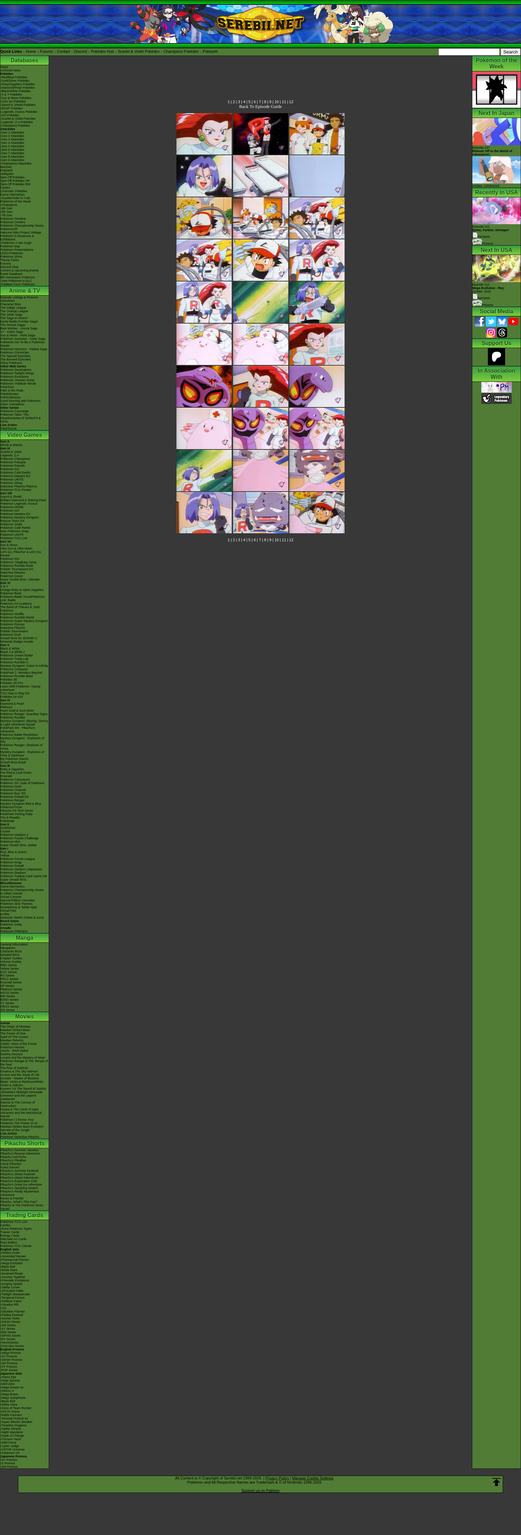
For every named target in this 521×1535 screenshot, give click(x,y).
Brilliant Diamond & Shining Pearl (23, 500)
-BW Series (8, 1332)
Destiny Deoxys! (11, 1054)
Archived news (10, 70)
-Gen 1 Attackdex (12, 132)
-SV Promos (8, 1356)
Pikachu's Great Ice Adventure (21, 1184)
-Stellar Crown (10, 1287)
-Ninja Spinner (10, 1380)
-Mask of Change (12, 1435)
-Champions (8, 205)
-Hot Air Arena (10, 1411)
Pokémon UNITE (12, 479)
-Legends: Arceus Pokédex (19, 111)
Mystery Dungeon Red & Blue (20, 803)
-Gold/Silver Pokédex (15, 80)
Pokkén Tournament (14, 631)
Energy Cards (9, 1235)
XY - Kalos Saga (11, 332)
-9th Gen (6, 208)
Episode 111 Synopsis (490, 231)
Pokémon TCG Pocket (15, 490)
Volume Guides (10, 961)
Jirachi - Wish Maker (14, 1050)
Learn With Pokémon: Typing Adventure (20, 688)
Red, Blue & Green (13, 852)
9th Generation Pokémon (17, 277)
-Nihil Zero (7, 1384)
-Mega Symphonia (13, 1397)
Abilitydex (7, 174)
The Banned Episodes (15, 359)
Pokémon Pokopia (13, 462)
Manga (24, 938)
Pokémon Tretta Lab (14, 659)
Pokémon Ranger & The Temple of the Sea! (24, 1062)
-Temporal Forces (12, 1297)
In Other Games (11, 893)
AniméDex (7, 301)
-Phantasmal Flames (14, 1259)
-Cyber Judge (9, 1446)
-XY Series (7, 1328)
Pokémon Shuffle (12, 614)
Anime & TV (24, 291)
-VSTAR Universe (12, 1449)
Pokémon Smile (11, 524)
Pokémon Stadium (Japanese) (21, 869)
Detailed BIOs (10, 955)
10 (276, 102)
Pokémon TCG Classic (16, 1246)
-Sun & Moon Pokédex (15, 98)
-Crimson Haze (10, 1439)
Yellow (4, 855)
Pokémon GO (9, 469)
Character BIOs (11, 951)
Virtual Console (10, 897)
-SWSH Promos (11, 1359)
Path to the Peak (11, 390)
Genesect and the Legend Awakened (18, 1097)
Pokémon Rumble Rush (16, 565)
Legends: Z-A (9, 455)
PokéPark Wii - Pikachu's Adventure (17, 729)
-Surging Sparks (11, 1284)
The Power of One (13, 1033)
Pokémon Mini (10, 841)
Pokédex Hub (102, 51)
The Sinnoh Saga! (12, 325)
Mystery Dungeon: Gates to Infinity (24, 665)
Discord (80, 51)
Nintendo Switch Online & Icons (22, 917)
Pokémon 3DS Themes (16, 903)
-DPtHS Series (10, 1335)
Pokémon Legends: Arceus (19, 503)
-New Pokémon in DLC (16, 281)
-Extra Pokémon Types (16, 1228)
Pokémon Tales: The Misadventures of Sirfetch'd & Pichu (20, 418)
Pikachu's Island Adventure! (19, 1177)
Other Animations (12, 404)
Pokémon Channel (13, 790)
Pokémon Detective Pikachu (19, 1137)
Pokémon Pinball (12, 866)
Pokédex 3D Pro (11, 683)
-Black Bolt (7, 1266)
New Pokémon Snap (14, 531)
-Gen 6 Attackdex (12, 149)
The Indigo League (13, 307)
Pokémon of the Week (15, 201)
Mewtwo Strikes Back (15, 1030)
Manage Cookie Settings (313, 1478)
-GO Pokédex (9, 115)
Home (31, 51)
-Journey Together (12, 1277)
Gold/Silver (8, 828)
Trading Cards (24, 1215)
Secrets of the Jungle (15, 1130)
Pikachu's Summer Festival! (19, 1170)
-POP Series (9, 1370)
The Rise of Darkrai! (14, 1068)
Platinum (6, 707)
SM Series (7, 1010)
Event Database (11, 274)
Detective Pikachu (12, 572)
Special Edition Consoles (17, 900)
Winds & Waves (11, 445)
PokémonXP (9, 229)
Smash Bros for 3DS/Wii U (18, 638)
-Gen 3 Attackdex (12, 139)
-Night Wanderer (11, 1432)
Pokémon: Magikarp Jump (18, 562)
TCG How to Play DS (15, 693)
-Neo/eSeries (9, 1342)
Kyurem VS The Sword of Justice (23, 1088)
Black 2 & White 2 (12, 652)
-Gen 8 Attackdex (12, 156)
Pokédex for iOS (11, 697)
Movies (24, 1016)
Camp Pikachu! (10, 1164)
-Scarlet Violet (10, 1318)
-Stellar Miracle (10, 1428)
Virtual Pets (8, 910)
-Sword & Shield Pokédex (18, 105)
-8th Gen (6, 212)
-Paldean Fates (10, 1301)
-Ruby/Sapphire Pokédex (17, 84)
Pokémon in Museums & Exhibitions (17, 237)
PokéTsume (8, 428)
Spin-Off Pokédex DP (15, 180)
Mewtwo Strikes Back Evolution (22, 1126)
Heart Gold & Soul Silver (17, 710)
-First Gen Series (12, 1346)
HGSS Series (9, 992)
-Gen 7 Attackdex (12, 153)
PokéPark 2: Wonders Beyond (21, 672)
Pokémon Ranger (12, 800)
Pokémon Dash (11, 786)
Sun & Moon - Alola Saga (17, 335)
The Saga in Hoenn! (14, 318)
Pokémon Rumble (12, 717)
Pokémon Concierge (14, 411)
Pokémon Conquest (14, 669)
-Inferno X (7, 1391)
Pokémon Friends (12, 465)
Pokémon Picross (12, 624)
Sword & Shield (11, 496)
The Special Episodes (15, 356)
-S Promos (7, 1463)
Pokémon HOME (12, 507)
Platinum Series (11, 989)
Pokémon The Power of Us (18, 1123)
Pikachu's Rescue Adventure (20, 1153)
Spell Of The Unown (14, 1037)
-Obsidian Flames (12, 1311)
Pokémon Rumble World (17, 617)
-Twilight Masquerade (15, 1294)
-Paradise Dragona (13, 1425)
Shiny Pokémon (11, 363)
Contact (63, 51)
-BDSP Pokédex (11, 108)
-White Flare (8, 1270)
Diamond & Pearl (12, 703)
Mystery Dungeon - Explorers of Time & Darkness (22, 753)
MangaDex (8, 948)
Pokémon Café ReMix (15, 472)
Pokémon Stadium (13, 872)
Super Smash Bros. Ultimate (20, 579)
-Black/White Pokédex (15, 91)
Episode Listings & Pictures (19, 297)
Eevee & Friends (11, 1198)
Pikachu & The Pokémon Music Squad (22, 1207)
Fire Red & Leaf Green (16, 772)
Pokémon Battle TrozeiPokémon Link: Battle (22, 598)
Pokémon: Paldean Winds (18, 383)
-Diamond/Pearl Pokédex (17, 87)
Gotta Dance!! (10, 1167)
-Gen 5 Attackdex (12, 146)
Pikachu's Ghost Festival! (17, 1174)
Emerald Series (11, 982)
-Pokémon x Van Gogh (15, 243)
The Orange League (14, 311)
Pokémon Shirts (11, 256)
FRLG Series (9, 979)
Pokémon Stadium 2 (14, 834)
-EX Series (7, 1339)
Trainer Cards (9, 1232)
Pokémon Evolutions (14, 376)
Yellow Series (9, 968)
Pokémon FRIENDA (14, 931)
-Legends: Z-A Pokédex (16, 122)
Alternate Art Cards (13, 1239)
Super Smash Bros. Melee (18, 845)
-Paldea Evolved (11, 1315)
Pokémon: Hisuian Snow (17, 380)
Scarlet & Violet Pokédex (139, 51)
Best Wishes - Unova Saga (19, 328)
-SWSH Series (10, 1322)
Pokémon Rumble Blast (16, 676)
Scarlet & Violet (10, 452)
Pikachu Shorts (24, 1143)
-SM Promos (9, 1363)
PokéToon (7, 387)
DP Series (7, 986)
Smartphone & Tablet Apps (18, 907)
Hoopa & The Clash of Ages (19, 1109)
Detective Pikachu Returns (18, 486)
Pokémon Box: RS (13, 793)
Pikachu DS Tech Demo (16, 810)
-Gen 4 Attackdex (12, 143)
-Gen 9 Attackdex (12, 160)
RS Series (7, 975)
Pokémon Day (10, 246)
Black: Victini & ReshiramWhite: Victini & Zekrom (22, 1083)
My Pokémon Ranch (14, 759)
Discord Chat (9, 267)
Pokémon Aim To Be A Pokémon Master (22, 343)
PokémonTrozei (11, 807)
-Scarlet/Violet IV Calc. (15, 198)
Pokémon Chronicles (14, 352)
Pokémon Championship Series (22, 225)
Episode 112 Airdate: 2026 (488, 288)
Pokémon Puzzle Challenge (19, 838)
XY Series (7, 1003)
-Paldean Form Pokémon (17, 284)
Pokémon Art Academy (16, 603)
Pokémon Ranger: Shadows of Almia (21, 746)
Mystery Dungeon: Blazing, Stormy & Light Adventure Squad (24, 722)
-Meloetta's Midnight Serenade (21, 1092)
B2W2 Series (9, 999)
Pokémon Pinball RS (14, 797)
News (4, 67)
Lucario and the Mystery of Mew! (22, 1057)
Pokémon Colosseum (15, 779)
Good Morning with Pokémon (20, 401)
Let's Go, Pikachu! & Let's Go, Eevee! (21, 553)
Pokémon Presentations (16, 249)
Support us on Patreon (260, 1490)
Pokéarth (210, 51)
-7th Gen (6, 215)
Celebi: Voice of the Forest (18, 1044)
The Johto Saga (11, 314)
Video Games (24, 435)
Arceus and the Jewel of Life (19, 1075)
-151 (3, 1308)
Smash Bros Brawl (13, 762)
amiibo (5, 914)
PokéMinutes (9, 394)
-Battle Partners (11, 1415)
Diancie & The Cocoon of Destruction (17, 1104)
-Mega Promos (10, 1353)
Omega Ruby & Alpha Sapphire (22, 590)
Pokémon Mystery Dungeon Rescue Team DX (19, 519)
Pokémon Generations (15, 370)
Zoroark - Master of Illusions (19, 1078)
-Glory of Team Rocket (15, 1408)
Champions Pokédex (181, 51)
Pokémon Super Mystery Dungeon (24, 621)
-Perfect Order (10, 1253)
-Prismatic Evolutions (14, 1280)
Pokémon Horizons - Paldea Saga (23, 349)
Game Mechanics (12, 194)
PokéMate (7, 821)
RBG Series (8, 965)
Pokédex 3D (8, 679)
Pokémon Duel (10, 634)
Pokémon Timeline (13, 218)
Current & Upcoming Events (19, 270)
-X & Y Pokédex (11, 94)
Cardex (5, 187)
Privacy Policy (277, 1478)
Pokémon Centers (12, 222)
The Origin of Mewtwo (15, 1026)
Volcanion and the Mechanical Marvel (21, 1114)
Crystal (5, 831)
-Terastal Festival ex (14, 1418)
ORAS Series (9, 1006)
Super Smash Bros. (13, 879)
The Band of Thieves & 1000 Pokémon (20, 608)
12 (291, 102)
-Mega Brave (9, 1394)
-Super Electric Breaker (16, 1422)
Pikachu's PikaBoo (13, 1160)
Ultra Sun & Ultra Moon (16, 548)
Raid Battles (8, 1242)
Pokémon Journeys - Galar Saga (23, 338)
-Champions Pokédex (15, 125)
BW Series (7, 996)
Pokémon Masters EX (15, 476)
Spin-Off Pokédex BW (15, 184)
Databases (24, 60)
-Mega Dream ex (11, 1387)
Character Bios (10, 304)
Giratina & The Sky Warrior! (19, 1071)
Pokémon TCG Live (13, 538)
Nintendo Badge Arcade (16, 641)
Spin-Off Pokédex (12, 177)
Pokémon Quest (11, 576)
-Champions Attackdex (15, 163)
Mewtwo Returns (11, 1040)
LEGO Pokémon (11, 253)
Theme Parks (9, 260)
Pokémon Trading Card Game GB (23, 876)
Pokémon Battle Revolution (19, 734)
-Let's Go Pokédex (13, 101)
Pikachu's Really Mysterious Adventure (19, 1193)
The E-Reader (10, 817)
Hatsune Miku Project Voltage (20, 232)
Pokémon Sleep (11, 483)
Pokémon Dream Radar (16, 655)
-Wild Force (8, 1442)
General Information (14, 944)
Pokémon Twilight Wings (17, 373)
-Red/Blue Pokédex (13, 77)
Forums (46, 51)
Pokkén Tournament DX (16, 569)
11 (284, 102)
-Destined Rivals (11, 1273)
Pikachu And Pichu (13, 1157)
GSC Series (8, 972)
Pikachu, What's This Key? (18, 1202)
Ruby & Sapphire (12, 769)
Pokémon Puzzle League (17, 859)
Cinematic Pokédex (13, 191)
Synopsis (481, 298)
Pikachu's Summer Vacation (19, 1150)
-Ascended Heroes (13, 1256)
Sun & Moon (9, 545)
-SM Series (8, 1325)
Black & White (10, 648)
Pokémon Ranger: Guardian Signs (24, 714)
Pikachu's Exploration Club (18, 1181)
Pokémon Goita (11, 924)
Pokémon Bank (10, 593)
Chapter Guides (11, 958)
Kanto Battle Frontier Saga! (19, 321)
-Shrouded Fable (11, 1291)
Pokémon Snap (11, 862)
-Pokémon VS (10, 1453)
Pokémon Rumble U (14, 662)
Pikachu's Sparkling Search (19, 1188)
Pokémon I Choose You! (17, 1119)
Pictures (482, 243)
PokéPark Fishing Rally (16, 814)
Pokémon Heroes (12, 1047)
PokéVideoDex (10, 397)
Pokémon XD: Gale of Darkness (22, 783)
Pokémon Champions (15, 458)
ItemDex (6, 167)
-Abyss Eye (8, 1377)
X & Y (4, 586)
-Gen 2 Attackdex (12, 136)
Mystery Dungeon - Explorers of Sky (22, 739)
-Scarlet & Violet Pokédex (18, 118)
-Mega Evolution (11, 1263)
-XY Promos (8, 1366)
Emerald (6, 776)
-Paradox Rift (9, 1304)
